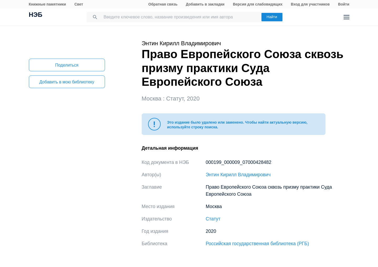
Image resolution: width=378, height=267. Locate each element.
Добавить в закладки (205, 4)
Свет (78, 4)
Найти (272, 17)
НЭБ (36, 15)
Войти (343, 4)
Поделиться (66, 65)
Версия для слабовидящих (257, 4)
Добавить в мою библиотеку (66, 82)
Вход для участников (310, 4)
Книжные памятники (47, 4)
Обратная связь (162, 4)
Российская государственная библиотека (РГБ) (257, 243)
